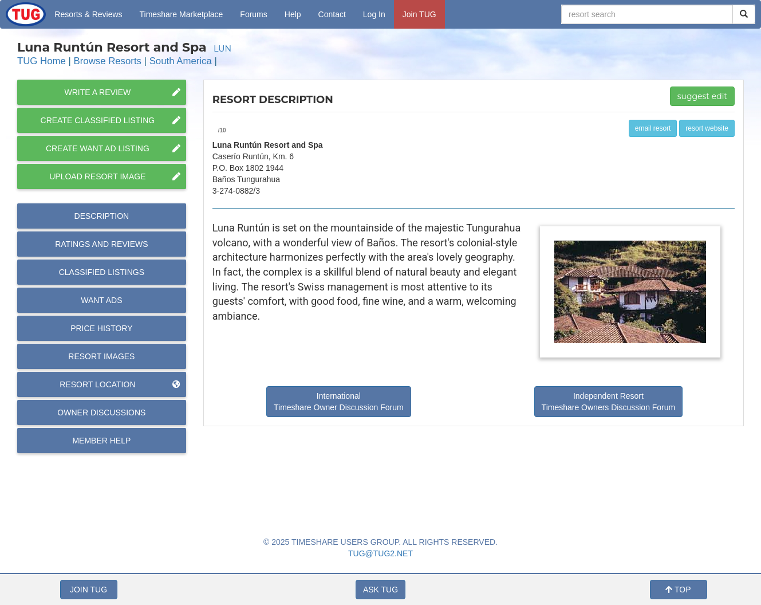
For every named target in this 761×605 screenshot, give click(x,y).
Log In (374, 14)
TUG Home (41, 61)
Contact (332, 14)
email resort (653, 128)
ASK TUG (380, 589)
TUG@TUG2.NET (380, 553)
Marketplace (181, 14)
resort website (706, 128)
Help (293, 14)
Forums (253, 14)
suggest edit (702, 96)
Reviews (101, 244)
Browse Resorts (107, 61)
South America (180, 61)
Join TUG (419, 14)
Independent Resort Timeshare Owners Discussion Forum (609, 401)
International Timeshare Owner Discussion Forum (339, 401)
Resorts (88, 14)
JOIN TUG (88, 589)
